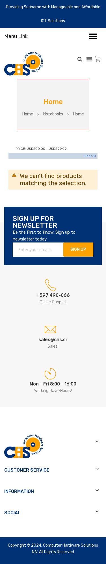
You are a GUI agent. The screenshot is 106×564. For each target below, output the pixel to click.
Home (27, 114)
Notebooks (53, 114)
